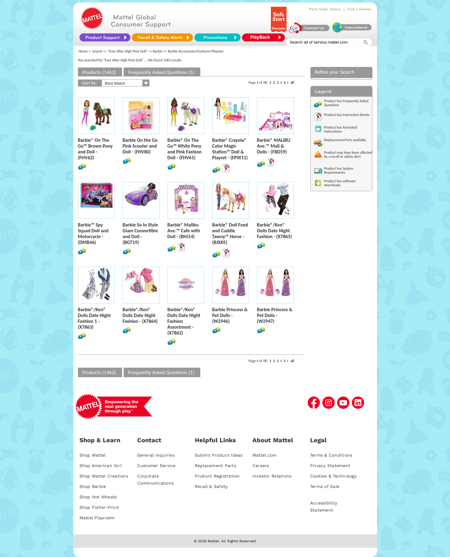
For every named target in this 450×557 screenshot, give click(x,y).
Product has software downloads (340, 183)
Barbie (158, 51)
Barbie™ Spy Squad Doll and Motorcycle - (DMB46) (93, 233)
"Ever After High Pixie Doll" (128, 51)
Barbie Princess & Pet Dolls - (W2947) (275, 315)
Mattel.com (264, 455)
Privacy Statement (330, 465)
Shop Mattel (92, 455)
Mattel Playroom (97, 517)
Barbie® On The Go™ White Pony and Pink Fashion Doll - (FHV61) (184, 149)
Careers (260, 465)
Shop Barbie (92, 486)
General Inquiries (156, 455)
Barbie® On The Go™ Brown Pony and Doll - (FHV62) (95, 149)
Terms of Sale (324, 486)
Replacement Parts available (345, 140)
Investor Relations (272, 476)
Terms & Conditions (331, 455)
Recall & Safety (211, 486)
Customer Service (156, 465)
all (292, 82)
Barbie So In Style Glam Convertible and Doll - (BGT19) (140, 233)
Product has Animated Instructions (340, 129)
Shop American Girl (100, 465)
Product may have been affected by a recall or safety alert (348, 154)
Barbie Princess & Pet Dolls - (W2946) (230, 315)
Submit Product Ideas (219, 455)
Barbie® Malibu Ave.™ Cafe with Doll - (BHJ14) (183, 230)
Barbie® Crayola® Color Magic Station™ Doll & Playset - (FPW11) (230, 149)
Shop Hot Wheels (98, 496)
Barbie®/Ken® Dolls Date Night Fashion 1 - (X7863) (94, 318)
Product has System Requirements (338, 170)
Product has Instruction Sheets (347, 115)
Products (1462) (99, 72)
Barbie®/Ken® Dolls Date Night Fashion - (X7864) (140, 315)
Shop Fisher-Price (99, 507)
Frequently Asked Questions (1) (161, 72)
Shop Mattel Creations (103, 476)
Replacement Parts (215, 465)
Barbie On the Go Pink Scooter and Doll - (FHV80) (140, 146)
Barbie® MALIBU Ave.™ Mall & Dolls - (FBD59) (273, 146)
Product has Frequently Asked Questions (346, 103)
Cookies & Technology (333, 476)
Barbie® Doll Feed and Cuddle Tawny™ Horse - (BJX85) (230, 233)
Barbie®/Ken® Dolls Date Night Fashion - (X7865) (274, 230)
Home (83, 51)
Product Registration (217, 476)
